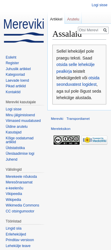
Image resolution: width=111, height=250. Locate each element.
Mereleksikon (60, 128)
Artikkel (56, 19)
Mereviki (57, 118)
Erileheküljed (16, 234)
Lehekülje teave (18, 246)
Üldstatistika (15, 148)
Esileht (11, 57)
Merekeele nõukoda (21, 177)
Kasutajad (13, 132)
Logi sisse (99, 5)
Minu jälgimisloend (20, 115)
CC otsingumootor (20, 211)
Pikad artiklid (16, 86)
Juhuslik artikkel (18, 69)
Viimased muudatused (23, 121)
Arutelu (73, 19)
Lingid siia (13, 228)
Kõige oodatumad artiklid (19, 140)
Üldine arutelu (17, 127)
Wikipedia (13, 200)
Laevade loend (17, 80)
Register (12, 63)
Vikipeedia (14, 194)
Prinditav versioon (20, 240)
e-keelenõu (14, 188)
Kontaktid (13, 92)
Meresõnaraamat (19, 182)
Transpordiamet (78, 118)
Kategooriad (15, 74)
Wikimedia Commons (22, 205)
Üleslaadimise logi (20, 153)
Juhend (11, 159)
